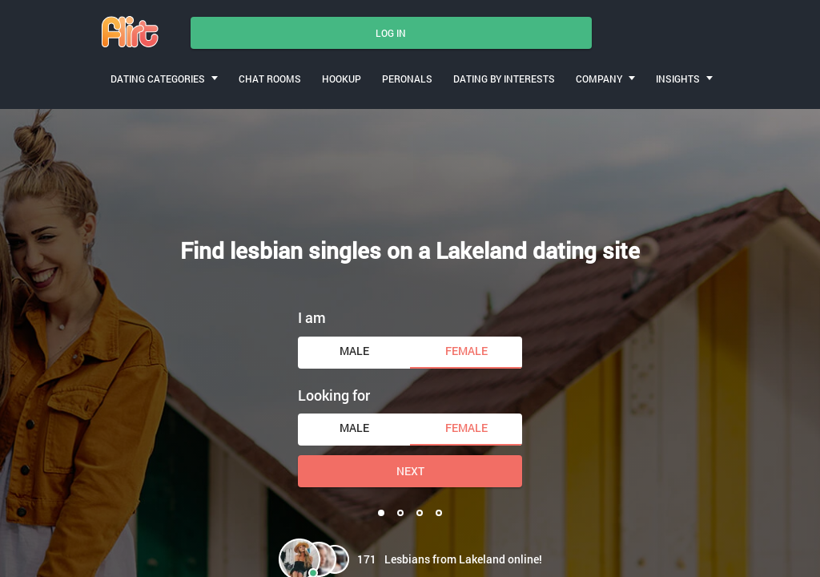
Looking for (334, 395)
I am (312, 317)
